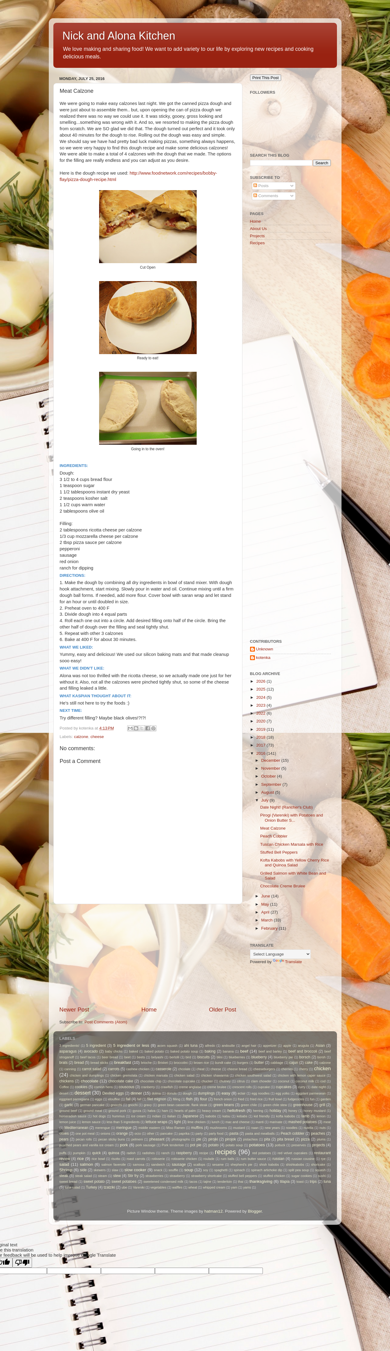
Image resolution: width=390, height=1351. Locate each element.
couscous (126, 1087)
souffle (173, 1170)
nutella (308, 1128)
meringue (124, 1128)
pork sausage (146, 1145)
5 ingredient (96, 1045)
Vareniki (139, 1187)
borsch (304, 1057)
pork (124, 1145)
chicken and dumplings (87, 1075)
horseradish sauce (73, 1116)
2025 (261, 689)
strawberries (154, 1176)
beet (127, 1057)
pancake (166, 1133)
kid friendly (262, 1116)
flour (203, 1099)
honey (292, 1110)
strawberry (177, 1176)
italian (171, 1116)
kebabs (242, 1116)
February (270, 928)
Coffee (64, 1087)
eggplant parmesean (310, 1093)
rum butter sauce (253, 1159)
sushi (322, 1176)
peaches (318, 1133)
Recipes (257, 243)
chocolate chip (151, 1081)
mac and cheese (237, 1122)
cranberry (148, 1087)
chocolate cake (120, 1081)
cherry (303, 1069)
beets (141, 1057)
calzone (81, 736)
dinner (136, 1093)
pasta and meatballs (260, 1133)
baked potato (154, 1051)
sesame (218, 1164)
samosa (138, 1164)
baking (210, 1051)
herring (258, 1110)
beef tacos (88, 1057)
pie (198, 1139)
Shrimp (66, 1170)
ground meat (93, 1110)
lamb (305, 1116)
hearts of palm (185, 1110)
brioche (146, 1062)
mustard (239, 1128)
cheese (97, 736)
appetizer (270, 1045)
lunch (216, 1122)
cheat (200, 1069)
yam (234, 1187)
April (266, 912)
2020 (261, 721)
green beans (223, 1105)
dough (187, 1093)
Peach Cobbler (273, 836)
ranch (165, 1153)
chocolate (89, 1081)
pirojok (230, 1139)
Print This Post (265, 77)
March (267, 920)
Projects (257, 236)
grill (322, 1105)
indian (156, 1116)
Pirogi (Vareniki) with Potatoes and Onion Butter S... (291, 817)
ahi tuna (191, 1045)
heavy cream (211, 1110)
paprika (184, 1133)
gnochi (133, 1105)
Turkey (91, 1187)
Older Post (222, 1009)
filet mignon (156, 1099)
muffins (197, 1128)
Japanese (190, 1116)
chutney (225, 1081)
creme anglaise (190, 1087)
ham (165, 1110)
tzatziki (109, 1187)
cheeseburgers (264, 1069)
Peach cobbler (292, 1133)
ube (124, 1187)
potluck (280, 1145)
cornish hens (103, 1087)
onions (105, 1133)
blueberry (259, 1057)
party (199, 1133)
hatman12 (213, 1211)
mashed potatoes (302, 1122)
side (83, 1170)
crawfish (167, 1087)
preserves (299, 1145)
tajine (207, 1181)
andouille (228, 1045)
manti (259, 1122)
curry (302, 1087)
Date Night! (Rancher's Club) (286, 807)
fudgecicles (296, 1099)
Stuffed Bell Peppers (279, 852)
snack (158, 1170)
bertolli (174, 1057)
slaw (115, 1170)
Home (149, 1009)
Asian (320, 1045)
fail (128, 1099)
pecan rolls (84, 1139)
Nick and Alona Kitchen (119, 36)
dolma (156, 1093)
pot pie (196, 1145)
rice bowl (98, 1159)
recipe (203, 1153)
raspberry (184, 1153)
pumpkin (79, 1153)
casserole (163, 1069)
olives (64, 1133)
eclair (241, 1093)
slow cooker (135, 1170)
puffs (62, 1153)
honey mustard (315, 1110)
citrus (241, 1081)
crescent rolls (242, 1087)
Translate (287, 961)
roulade (208, 1159)
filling (177, 1099)
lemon (321, 1116)
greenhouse (303, 1105)
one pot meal (85, 1133)
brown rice (201, 1062)
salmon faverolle (114, 1164)
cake (309, 1062)
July (265, 800)
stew (117, 1176)
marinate (276, 1122)
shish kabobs (269, 1164)
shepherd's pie (241, 1164)
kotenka (263, 657)
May (265, 904)
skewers (100, 1170)
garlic (68, 1105)
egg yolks (283, 1093)
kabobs (211, 1116)
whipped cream (214, 1187)
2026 (261, 681)
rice (80, 1158)
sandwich (158, 1164)
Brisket (163, 1062)
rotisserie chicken (184, 1159)
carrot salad (92, 1069)
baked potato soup (184, 1051)
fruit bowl (275, 1099)
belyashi (157, 1057)
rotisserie (158, 1159)
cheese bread (237, 1069)
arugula (303, 1045)
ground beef (68, 1110)
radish (131, 1153)
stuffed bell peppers (242, 1176)
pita (267, 1139)
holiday (275, 1111)
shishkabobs (295, 1164)
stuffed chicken (274, 1176)
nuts (323, 1128)
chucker (207, 1081)
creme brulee (216, 1087)
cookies (81, 1087)
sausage (179, 1164)
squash (320, 1170)
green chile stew (275, 1105)
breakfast (122, 1062)
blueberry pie (283, 1057)
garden (325, 1099)
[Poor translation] (22, 1263)
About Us (258, 228)
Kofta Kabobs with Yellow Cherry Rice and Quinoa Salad (294, 862)
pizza (305, 1139)
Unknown (264, 649)
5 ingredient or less (131, 1045)
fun (312, 1099)
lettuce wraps (156, 1122)
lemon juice (67, 1122)
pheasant (156, 1139)
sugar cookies (301, 1176)
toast (299, 1181)
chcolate (184, 1069)
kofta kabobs (285, 1116)
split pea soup (298, 1170)
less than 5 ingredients (122, 1122)
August (268, 792)
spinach (239, 1170)
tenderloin (224, 1181)
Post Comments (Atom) (105, 1022)
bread (79, 1062)
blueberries (237, 1057)
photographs (181, 1139)
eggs (98, 1099)
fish (189, 1099)
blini (219, 1057)
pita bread (285, 1139)
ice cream (138, 1116)
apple (287, 1045)
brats (63, 1062)
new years (272, 1128)
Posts (261, 185)
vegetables (158, 1187)
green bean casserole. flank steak (182, 1105)
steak (63, 1176)
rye (323, 1159)
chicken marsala (156, 1075)
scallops (199, 1164)
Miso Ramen (175, 1128)
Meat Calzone (272, 828)
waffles (177, 1187)
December (271, 760)
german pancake (92, 1105)
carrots (114, 1069)
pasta (233, 1133)
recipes (225, 1152)
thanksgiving (260, 1181)
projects (318, 1145)
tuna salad (72, 1187)
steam (102, 1176)
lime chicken (197, 1122)
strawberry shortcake (206, 1176)
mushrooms (218, 1128)
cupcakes (283, 1087)
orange (122, 1133)
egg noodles (261, 1093)
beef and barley (270, 1051)
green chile (249, 1105)
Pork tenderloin (173, 1145)
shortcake (318, 1164)
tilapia (285, 1181)
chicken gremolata (124, 1075)
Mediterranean (76, 1128)
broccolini (181, 1062)
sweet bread (68, 1181)
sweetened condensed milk (163, 1181)
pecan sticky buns (111, 1139)
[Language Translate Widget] (280, 954)
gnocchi (116, 1105)
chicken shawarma (214, 1075)
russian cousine (303, 1159)
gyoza (136, 1110)
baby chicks (113, 1051)
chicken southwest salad (253, 1075)
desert (64, 1093)
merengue (102, 1128)
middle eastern (149, 1128)
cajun (293, 1062)
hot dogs (99, 1116)
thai (240, 1181)
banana (228, 1051)
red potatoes (261, 1153)
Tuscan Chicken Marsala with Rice (291, 844)
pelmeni (137, 1139)
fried (241, 1099)
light (177, 1122)
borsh (321, 1057)
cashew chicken (138, 1069)
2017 (261, 745)
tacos (193, 1181)
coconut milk (304, 1081)
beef (244, 1051)
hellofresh (236, 1110)
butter (259, 1062)
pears (64, 1139)
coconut (283, 1081)
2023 (261, 705)
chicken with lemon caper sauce (302, 1075)
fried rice (256, 1099)
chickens (66, 1081)
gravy (148, 1105)
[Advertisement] (147, 955)
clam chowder (261, 1081)
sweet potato (94, 1181)
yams (247, 1187)
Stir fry (133, 1176)
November (271, 768)
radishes (148, 1153)
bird (188, 1057)
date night (318, 1087)
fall (139, 1099)
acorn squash (167, 1045)
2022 (261, 713)
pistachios (250, 1139)
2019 (261, 729)
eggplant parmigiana (74, 1099)
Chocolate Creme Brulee (282, 886)
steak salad (83, 1176)
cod (322, 1081)
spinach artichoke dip (266, 1170)
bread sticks (99, 1062)
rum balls (227, 1159)
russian (278, 1159)
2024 (261, 697)
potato (213, 1145)
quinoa (113, 1153)
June (266, 896)
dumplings (206, 1093)
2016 (261, 753)
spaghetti (221, 1170)
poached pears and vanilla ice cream (86, 1145)
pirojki (213, 1139)
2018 (261, 737)
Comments (265, 195)
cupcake (264, 1087)
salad (64, 1164)
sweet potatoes (124, 1181)
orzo (137, 1133)
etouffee (114, 1099)
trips (313, 1181)
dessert (82, 1092)
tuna (327, 1181)
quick (96, 1153)
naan (255, 1128)
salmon (86, 1164)
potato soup (234, 1145)
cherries (287, 1069)
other (151, 1133)
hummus (118, 1116)
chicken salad (184, 1075)
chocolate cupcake (181, 1081)
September (272, 784)
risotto (115, 1159)
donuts (172, 1093)
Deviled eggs (113, 1093)
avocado (91, 1051)
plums (321, 1139)
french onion (223, 1099)
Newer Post (74, 1009)
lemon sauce (91, 1122)
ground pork (117, 1110)
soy (205, 1170)
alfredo (210, 1045)
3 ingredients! (69, 1045)
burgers (243, 1062)
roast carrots (136, 1159)
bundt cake (223, 1062)
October (269, 776)
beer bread (110, 1057)
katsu (227, 1116)
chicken (322, 1068)
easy (225, 1093)
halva (152, 1110)
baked (133, 1051)
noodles (292, 1128)
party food (216, 1133)
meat (327, 1122)
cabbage (276, 1062)
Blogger (255, 1211)
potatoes (257, 1145)
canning (70, 1069)
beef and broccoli (302, 1051)
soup (188, 1170)
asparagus (68, 1051)
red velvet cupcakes (292, 1153)
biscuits (203, 1057)
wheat (192, 1187)
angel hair (249, 1045)
